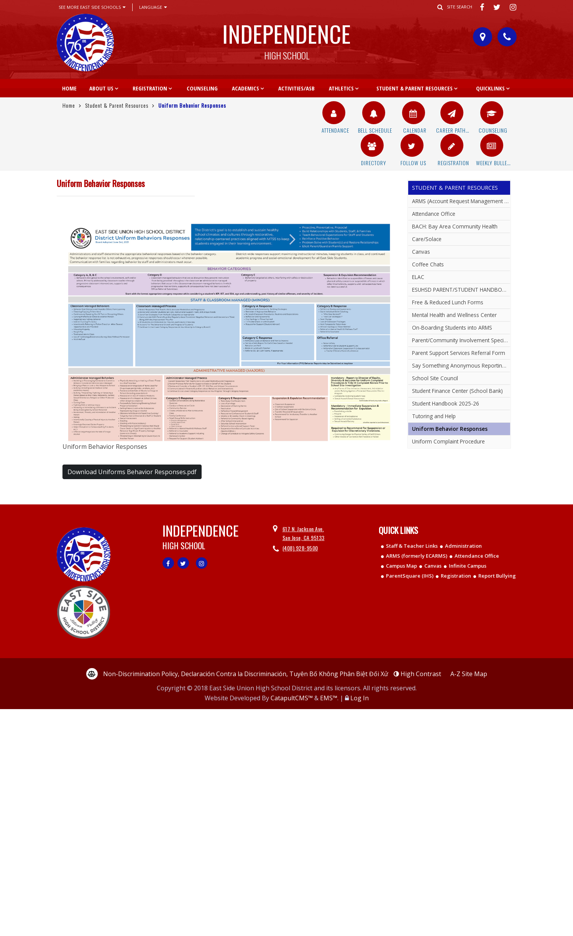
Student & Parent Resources (414, 88)
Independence (286, 38)
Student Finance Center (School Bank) (457, 390)
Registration (150, 88)
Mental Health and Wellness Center (454, 315)
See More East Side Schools (92, 7)
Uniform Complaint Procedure (448, 441)
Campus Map (401, 565)
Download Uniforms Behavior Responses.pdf (132, 472)
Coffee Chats (428, 264)
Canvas (421, 251)
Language (153, 7)
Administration (463, 545)
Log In (359, 698)
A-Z (468, 674)
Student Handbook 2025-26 (445, 403)
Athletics (341, 88)
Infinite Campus (467, 565)
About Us (101, 88)
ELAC (418, 277)
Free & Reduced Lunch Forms (447, 302)
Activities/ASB (296, 88)
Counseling (202, 88)
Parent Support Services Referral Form (458, 352)
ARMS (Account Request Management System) (461, 201)
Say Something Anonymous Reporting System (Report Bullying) (461, 365)
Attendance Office (433, 213)
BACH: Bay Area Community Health (454, 226)
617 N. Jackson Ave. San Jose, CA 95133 (303, 533)
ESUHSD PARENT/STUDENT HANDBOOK (460, 289)
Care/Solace (427, 239)
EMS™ (328, 698)
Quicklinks (490, 88)
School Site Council (435, 378)
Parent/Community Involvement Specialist (461, 340)
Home (69, 88)
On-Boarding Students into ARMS (452, 327)
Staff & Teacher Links (412, 545)
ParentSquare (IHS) (409, 575)
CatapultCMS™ (292, 698)
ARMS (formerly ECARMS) (416, 555)
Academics (245, 88)
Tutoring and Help (434, 416)
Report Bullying (497, 575)
